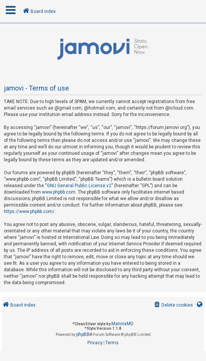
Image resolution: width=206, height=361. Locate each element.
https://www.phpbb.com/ (29, 211)
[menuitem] (173, 305)
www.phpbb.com (59, 192)
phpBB (83, 334)
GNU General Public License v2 (79, 185)
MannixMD (122, 323)
